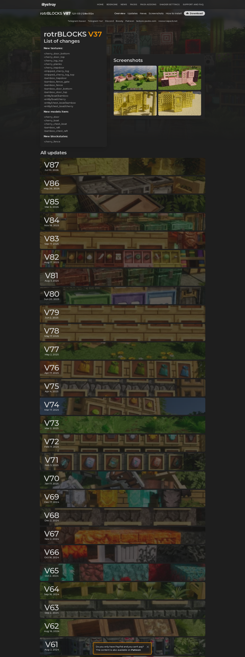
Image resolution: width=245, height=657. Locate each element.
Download (194, 13)
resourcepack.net (167, 21)
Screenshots (156, 13)
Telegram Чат (95, 21)
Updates (133, 13)
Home (100, 4)
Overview (119, 13)
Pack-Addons (148, 4)
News (124, 4)
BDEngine (112, 4)
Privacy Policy (165, 648)
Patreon (129, 21)
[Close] (147, 647)
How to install (174, 13)
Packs (133, 4)
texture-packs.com (146, 21)
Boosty (119, 21)
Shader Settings (170, 4)
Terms (178, 648)
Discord (109, 21)
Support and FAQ (193, 4)
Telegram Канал (77, 21)
